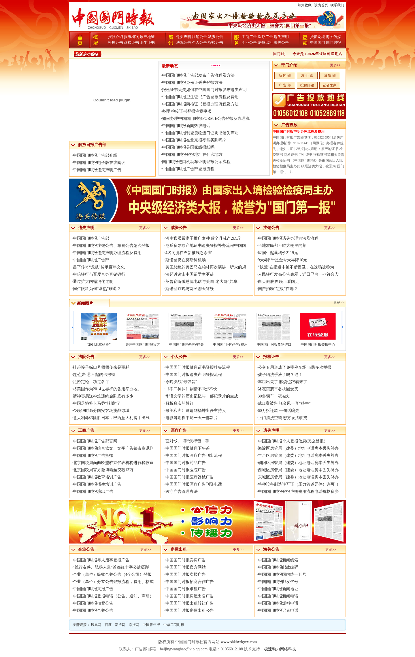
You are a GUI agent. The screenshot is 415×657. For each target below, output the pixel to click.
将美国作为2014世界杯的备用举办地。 (107, 389)
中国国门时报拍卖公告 (93, 603)
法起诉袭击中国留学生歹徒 (189, 274)
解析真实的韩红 (179, 403)
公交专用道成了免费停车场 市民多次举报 (295, 367)
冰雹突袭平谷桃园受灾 (278, 389)
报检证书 (215, 42)
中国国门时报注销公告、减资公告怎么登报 (111, 245)
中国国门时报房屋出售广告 (189, 596)
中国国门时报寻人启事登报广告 (101, 560)
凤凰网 (96, 625)
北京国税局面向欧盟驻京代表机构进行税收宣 (113, 463)
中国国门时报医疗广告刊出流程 (193, 455)
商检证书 (131, 42)
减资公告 (215, 37)
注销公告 (199, 37)
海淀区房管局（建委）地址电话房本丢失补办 (298, 448)
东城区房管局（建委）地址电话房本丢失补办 (298, 477)
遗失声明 (183, 37)
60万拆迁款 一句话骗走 (278, 410)
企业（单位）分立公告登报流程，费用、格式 (113, 582)
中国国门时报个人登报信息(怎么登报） (293, 441)
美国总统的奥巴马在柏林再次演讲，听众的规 (205, 267)
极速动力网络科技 (280, 649)
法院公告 (183, 42)
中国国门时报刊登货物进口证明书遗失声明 (200, 133)
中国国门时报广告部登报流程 (188, 169)
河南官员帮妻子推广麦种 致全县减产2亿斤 (203, 238)
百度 (108, 625)
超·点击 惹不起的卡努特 (94, 374)
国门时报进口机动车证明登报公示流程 (196, 162)
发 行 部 (307, 75)
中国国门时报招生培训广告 (97, 484)
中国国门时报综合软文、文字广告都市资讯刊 (113, 448)
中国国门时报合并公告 (93, 610)
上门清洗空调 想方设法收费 (283, 418)
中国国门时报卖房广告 (185, 560)
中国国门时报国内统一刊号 (282, 574)
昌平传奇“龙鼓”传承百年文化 (99, 267)
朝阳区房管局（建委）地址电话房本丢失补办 (298, 463)
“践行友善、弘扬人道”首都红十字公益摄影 (111, 567)
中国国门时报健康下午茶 (187, 448)
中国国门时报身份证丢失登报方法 (192, 82)
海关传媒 (333, 37)
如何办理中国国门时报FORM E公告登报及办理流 (206, 118)
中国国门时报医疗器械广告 (189, 477)
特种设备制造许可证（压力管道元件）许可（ (298, 484)
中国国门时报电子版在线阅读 (99, 162)
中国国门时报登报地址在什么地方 (192, 154)
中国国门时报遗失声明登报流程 (193, 374)
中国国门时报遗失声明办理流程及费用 (107, 253)
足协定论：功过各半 (91, 382)
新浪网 (120, 625)
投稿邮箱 (307, 85)
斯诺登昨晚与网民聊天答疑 (189, 289)
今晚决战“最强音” (181, 382)
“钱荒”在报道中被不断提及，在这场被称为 (296, 267)
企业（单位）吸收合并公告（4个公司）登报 (112, 574)
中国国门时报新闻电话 (278, 596)
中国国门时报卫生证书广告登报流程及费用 (200, 97)
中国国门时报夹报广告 (93, 589)
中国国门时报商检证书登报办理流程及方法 (200, 104)
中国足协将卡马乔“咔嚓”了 (97, 403)
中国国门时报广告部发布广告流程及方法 (198, 75)
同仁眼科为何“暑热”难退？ (97, 289)
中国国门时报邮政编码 (278, 567)
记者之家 (330, 85)
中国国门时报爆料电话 (278, 603)
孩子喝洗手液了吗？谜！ (280, 374)
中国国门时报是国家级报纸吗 (188, 147)
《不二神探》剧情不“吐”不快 (191, 389)
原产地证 (147, 37)
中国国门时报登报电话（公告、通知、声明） (113, 596)
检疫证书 (115, 42)
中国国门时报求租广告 (185, 589)
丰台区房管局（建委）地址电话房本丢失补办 (298, 455)
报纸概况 (131, 37)
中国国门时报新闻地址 (278, 589)
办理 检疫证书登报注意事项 (187, 111)
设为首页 (321, 5)
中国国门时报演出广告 (93, 491)
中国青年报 (151, 625)
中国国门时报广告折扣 (93, 455)
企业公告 (249, 42)
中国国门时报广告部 (91, 238)
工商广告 (249, 37)
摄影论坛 (317, 37)
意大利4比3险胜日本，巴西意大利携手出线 (111, 418)
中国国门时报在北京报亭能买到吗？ (194, 140)
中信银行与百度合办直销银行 (99, 274)
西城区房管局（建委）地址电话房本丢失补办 (298, 470)
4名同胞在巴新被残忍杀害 (188, 253)
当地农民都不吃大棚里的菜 (282, 245)
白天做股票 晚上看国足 (278, 281)
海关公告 (281, 42)
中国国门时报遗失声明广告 (97, 170)
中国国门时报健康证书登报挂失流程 (197, 367)
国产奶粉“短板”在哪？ (278, 289)
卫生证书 (147, 42)
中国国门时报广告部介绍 (95, 155)
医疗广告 (265, 37)
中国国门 (317, 42)
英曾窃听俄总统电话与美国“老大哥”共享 (201, 281)
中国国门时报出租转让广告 (189, 603)
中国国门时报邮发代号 (278, 582)
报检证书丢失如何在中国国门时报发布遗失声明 (204, 90)
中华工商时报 (173, 625)
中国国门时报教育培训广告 (97, 477)
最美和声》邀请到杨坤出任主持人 (195, 410)
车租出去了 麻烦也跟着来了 (283, 382)
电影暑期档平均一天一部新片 (191, 418)
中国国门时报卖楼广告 (185, 574)
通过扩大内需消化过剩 (93, 281)
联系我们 (337, 5)
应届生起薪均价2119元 (278, 253)
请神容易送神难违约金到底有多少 (103, 396)
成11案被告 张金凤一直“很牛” (284, 403)
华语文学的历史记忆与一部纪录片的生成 (201, 396)
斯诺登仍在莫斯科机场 (185, 260)
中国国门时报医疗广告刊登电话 (193, 484)
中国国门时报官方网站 (185, 567)
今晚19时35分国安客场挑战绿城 (101, 410)
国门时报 (333, 42)
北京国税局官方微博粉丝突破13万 (103, 470)
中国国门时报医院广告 (185, 470)
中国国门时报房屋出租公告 (189, 610)
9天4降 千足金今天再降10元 (283, 260)
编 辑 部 (330, 75)
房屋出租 (265, 42)
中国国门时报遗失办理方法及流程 (288, 238)
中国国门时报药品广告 (185, 463)
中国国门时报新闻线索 (278, 560)
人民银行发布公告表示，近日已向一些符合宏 (298, 274)
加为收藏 (305, 5)
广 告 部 (285, 85)
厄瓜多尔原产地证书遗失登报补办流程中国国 (205, 245)
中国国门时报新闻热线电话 (186, 126)
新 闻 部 (285, 75)
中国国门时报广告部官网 (95, 441)
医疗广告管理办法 (181, 491)
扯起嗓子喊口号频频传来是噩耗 (101, 367)
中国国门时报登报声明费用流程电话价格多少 (298, 491)
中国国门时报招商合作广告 (189, 582)
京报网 (134, 625)
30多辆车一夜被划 (274, 396)
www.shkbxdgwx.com (239, 642)
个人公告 (199, 42)
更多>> (335, 65)
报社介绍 (115, 37)
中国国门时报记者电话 (278, 610)
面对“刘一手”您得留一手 (187, 441)
